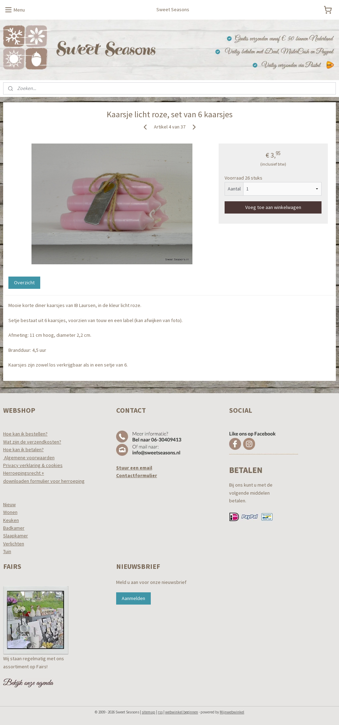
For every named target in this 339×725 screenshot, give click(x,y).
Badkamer (13, 528)
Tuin (7, 551)
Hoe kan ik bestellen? (25, 434)
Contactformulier (136, 475)
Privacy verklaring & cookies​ (33, 465)
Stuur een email (134, 468)
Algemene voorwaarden (29, 457)
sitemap (148, 712)
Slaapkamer (15, 535)
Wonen (10, 512)
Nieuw (9, 504)
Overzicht (24, 282)
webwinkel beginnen (181, 712)
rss (160, 712)
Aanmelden (133, 598)
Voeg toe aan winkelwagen (273, 207)
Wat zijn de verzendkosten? (32, 442)
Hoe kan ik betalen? (23, 449)
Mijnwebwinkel (232, 712)
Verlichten (13, 544)
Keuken (11, 520)
